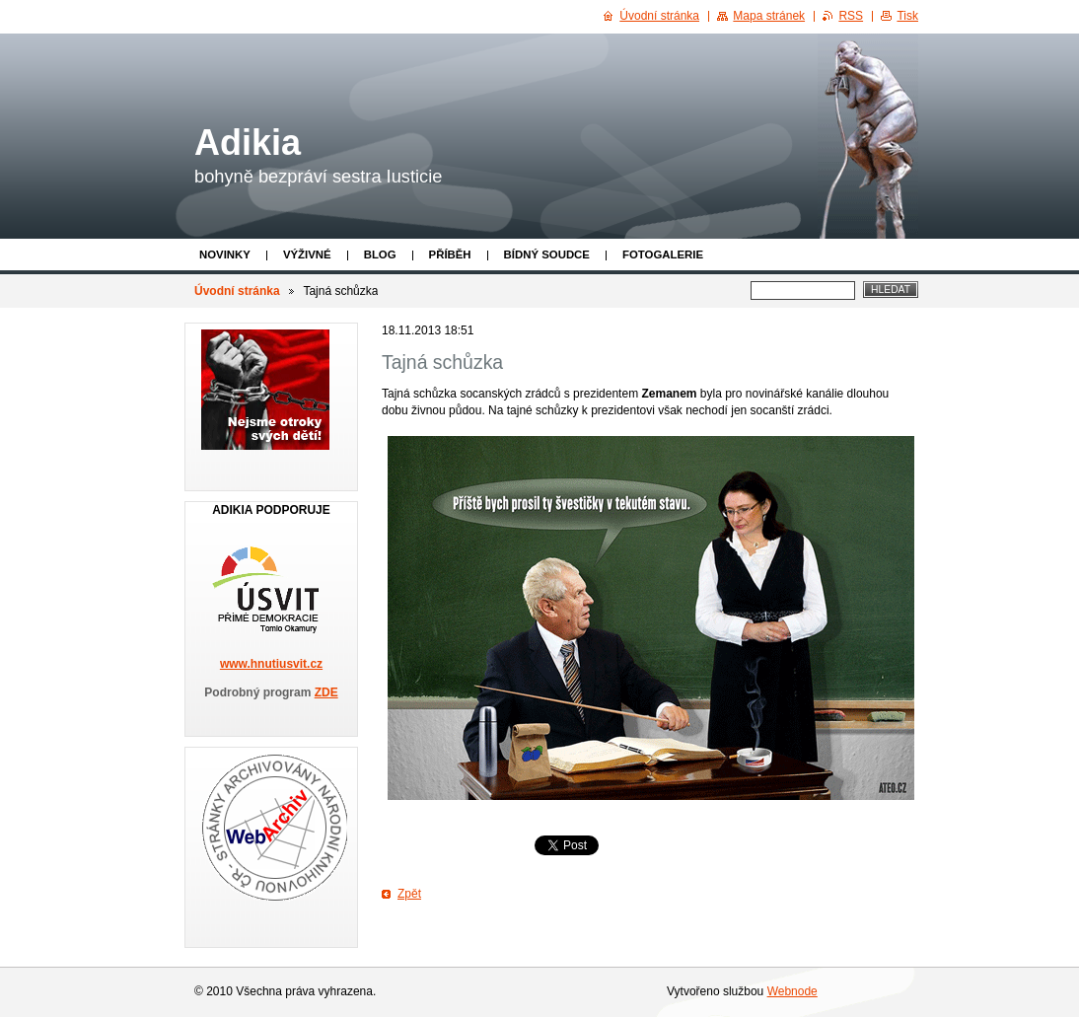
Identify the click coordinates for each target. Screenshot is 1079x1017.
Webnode (792, 991)
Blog (380, 254)
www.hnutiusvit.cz (271, 664)
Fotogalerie (662, 254)
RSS (850, 16)
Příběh (450, 254)
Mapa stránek (769, 16)
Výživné (307, 254)
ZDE (326, 692)
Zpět (409, 894)
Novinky (225, 254)
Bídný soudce (547, 254)
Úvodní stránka (237, 291)
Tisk (907, 16)
